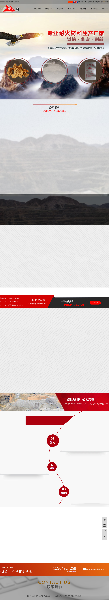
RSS (96, 2)
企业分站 (86, 2)
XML (99, 2)
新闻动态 (83, 9)
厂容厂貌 (71, 9)
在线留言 (94, 9)
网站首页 (37, 9)
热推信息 (80, 2)
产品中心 (60, 9)
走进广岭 (48, 9)
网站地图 (91, 2)
